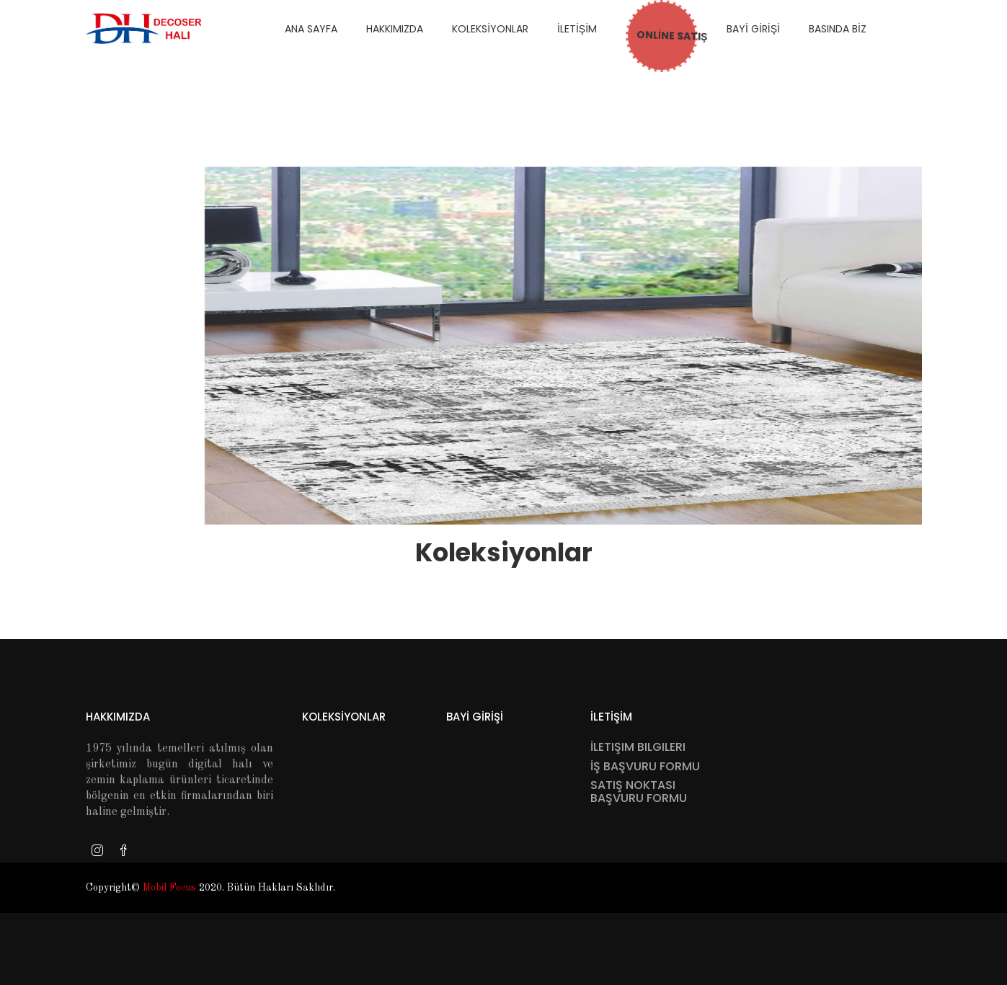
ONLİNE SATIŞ (658, 34)
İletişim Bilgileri (638, 747)
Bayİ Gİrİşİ (753, 29)
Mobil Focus (169, 888)
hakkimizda (394, 29)
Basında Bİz (837, 29)
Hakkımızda (118, 716)
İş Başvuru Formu (645, 766)
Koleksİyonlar (490, 29)
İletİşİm (577, 29)
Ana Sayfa (311, 29)
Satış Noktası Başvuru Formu (638, 791)
